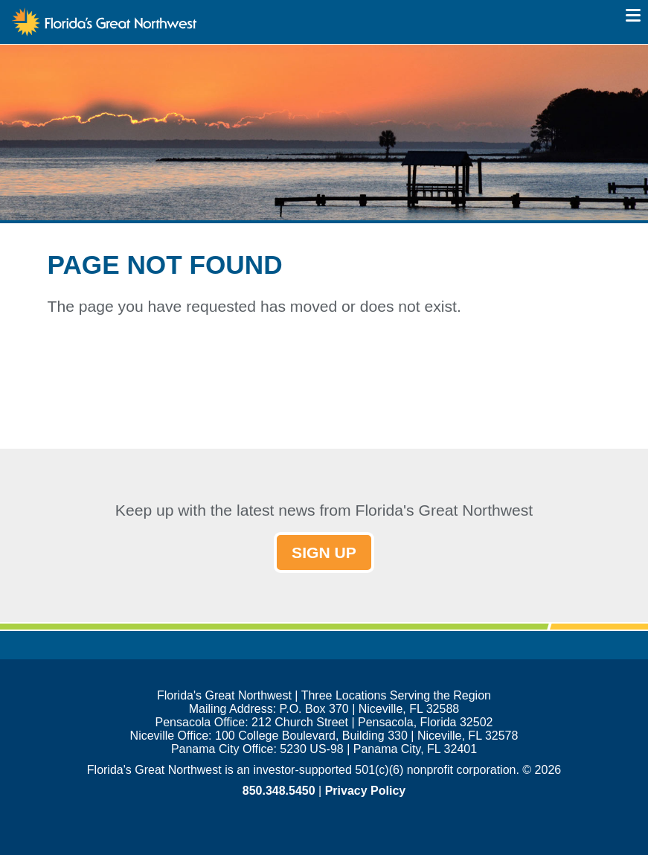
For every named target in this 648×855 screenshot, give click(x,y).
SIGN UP (324, 552)
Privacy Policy (365, 790)
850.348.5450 (279, 790)
